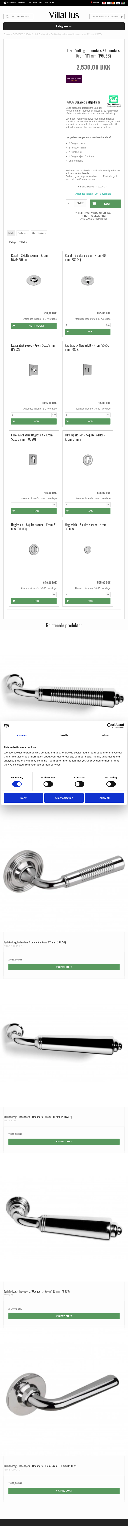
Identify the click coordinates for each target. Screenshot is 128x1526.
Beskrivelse (23, 233)
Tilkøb (11, 233)
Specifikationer (39, 233)
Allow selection (64, 797)
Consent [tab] (22, 735)
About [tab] (106, 735)
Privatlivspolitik (57, 1521)
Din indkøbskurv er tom (108, 16)
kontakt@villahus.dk (25, 1440)
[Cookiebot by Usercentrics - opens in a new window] (109, 725)
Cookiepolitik (71, 1521)
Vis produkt (64, 675)
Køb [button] (100, 204)
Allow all (105, 797)
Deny (23, 797)
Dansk (94, 3)
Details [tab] (64, 735)
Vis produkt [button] (23, 312)
